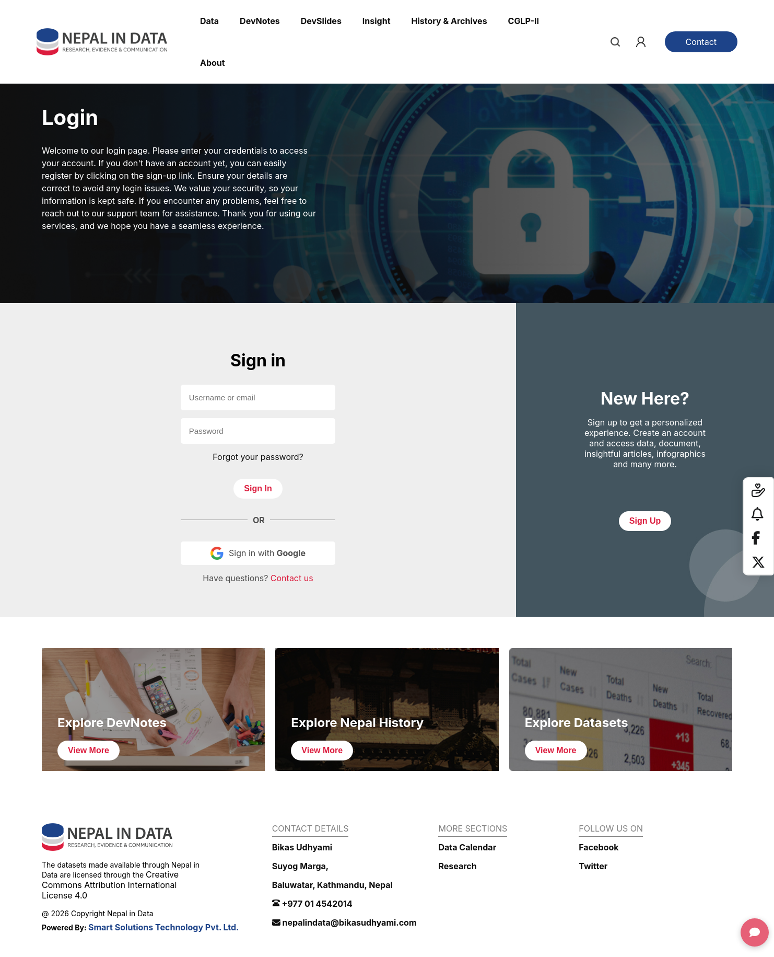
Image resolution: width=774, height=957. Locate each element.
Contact (701, 42)
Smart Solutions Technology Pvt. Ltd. (163, 927)
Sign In (258, 488)
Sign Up (645, 520)
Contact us (292, 578)
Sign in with (258, 553)
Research (457, 866)
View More (88, 750)
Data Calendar (467, 847)
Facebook (598, 847)
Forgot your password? (258, 457)
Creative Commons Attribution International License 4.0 (110, 885)
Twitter (593, 866)
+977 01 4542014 (312, 903)
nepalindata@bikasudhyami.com (344, 922)
